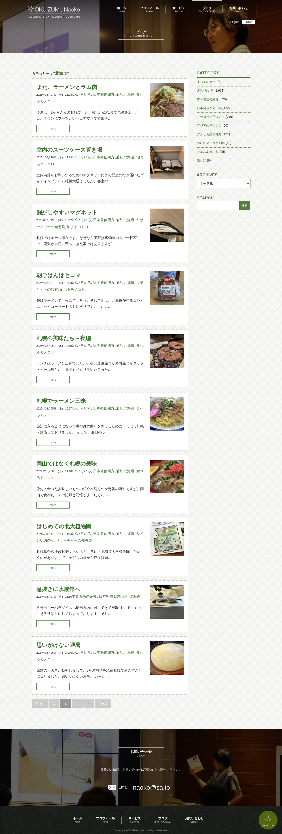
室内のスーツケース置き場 (69, 150)
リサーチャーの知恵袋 (74, 540)
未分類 (201, 160)
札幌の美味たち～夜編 (63, 338)
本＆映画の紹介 (84, 596)
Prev (40, 703)
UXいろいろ (81, 94)
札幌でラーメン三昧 (61, 401)
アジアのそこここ (209, 125)
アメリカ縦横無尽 (209, 134)
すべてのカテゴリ (209, 82)
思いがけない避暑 (58, 645)
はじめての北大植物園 (63, 526)
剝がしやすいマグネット (67, 212)
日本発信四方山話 (107, 94)
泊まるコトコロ (79, 227)
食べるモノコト (72, 289)
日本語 (248, 22)
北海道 (129, 94)
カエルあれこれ (208, 151)
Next (103, 703)
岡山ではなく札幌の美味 (66, 464)
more (53, 128)
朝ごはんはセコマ (58, 275)
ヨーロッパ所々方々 (211, 117)
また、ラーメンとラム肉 (66, 87)
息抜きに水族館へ (58, 589)
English (234, 22)
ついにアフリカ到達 (211, 143)
